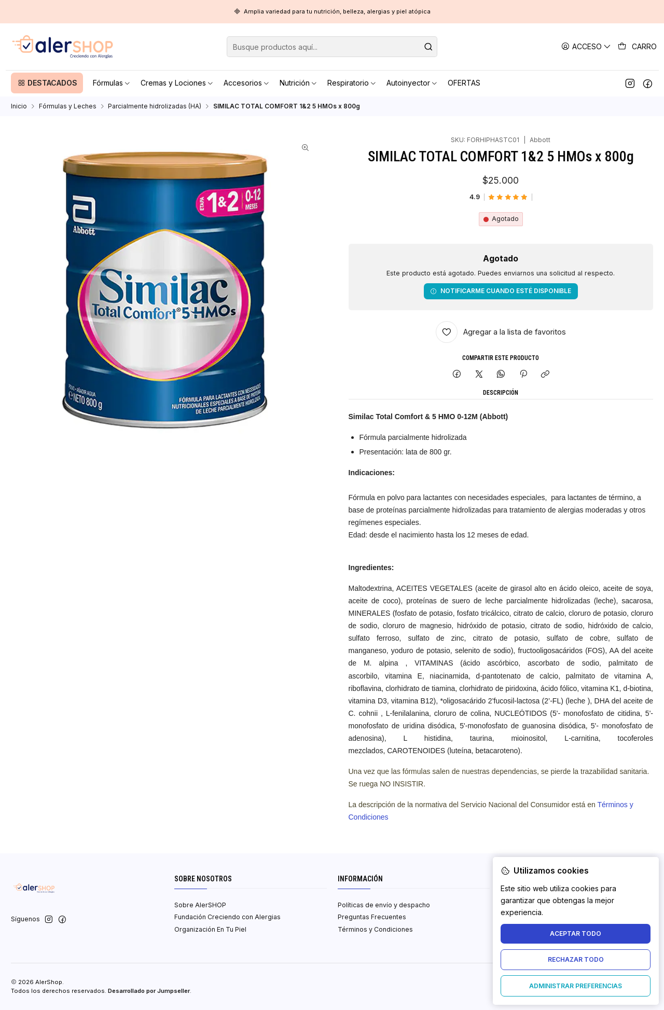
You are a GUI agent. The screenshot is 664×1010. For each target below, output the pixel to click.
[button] (47, 83)
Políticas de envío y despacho (384, 905)
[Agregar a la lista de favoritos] (501, 332)
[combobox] (332, 46)
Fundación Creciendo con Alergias (227, 917)
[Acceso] (586, 46)
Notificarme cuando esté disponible (500, 291)
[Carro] (637, 46)
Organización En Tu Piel (210, 929)
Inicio (19, 106)
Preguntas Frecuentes (372, 917)
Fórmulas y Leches (67, 106)
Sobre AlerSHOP (200, 905)
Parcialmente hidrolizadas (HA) (154, 106)
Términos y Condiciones (375, 929)
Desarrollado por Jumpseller (149, 990)
